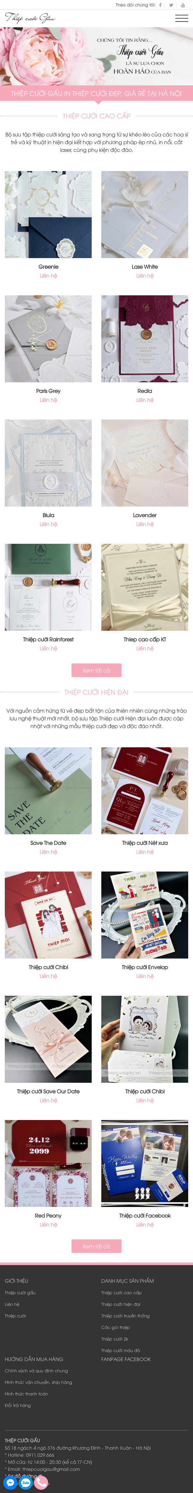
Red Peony (48, 1215)
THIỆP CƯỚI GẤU (22, 1440)
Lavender (144, 514)
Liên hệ (12, 1304)
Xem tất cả (96, 670)
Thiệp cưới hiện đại (120, 1304)
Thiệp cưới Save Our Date (48, 1091)
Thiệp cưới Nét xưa (145, 842)
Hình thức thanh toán (26, 1393)
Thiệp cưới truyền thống (125, 1315)
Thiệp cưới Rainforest (48, 639)
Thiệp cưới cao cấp (121, 1292)
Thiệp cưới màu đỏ (120, 1350)
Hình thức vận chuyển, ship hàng (38, 1382)
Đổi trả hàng (18, 1405)
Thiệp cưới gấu (20, 1292)
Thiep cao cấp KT (145, 639)
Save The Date (48, 842)
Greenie (48, 266)
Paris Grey (48, 390)
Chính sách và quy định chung (36, 1370)
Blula (48, 514)
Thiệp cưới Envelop (145, 966)
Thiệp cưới (15, 1315)
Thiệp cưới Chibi (48, 966)
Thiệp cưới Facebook (145, 1215)
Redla (145, 390)
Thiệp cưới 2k (114, 1338)
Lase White (145, 266)
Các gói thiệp (115, 1327)
